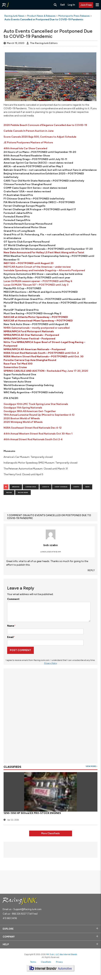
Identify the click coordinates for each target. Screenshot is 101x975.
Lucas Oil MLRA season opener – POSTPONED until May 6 (38, 281)
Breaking (15, 487)
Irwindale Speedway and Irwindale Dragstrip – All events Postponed (44, 270)
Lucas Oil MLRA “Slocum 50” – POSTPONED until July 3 (36, 284)
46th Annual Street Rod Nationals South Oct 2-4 (33, 439)
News (87, 487)
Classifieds (46, 962)
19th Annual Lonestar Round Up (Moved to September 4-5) (39, 414)
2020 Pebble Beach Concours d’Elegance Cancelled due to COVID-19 (45, 125)
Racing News (23, 492)
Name (10, 625)
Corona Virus (30, 487)
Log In (71, 4)
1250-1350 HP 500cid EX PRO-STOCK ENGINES (32, 813)
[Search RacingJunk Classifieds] (55, 4)
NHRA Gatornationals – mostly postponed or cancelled (37, 327)
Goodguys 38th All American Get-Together (30, 411)
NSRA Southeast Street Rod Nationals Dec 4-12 (32, 427)
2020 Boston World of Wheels (22, 418)
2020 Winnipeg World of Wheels (23, 422)
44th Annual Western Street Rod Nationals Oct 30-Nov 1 (38, 433)
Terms (33, 962)
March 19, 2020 (15, 43)
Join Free (86, 4)
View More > (91, 766)
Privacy (59, 962)
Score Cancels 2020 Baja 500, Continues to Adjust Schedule (40, 136)
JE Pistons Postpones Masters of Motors (28, 142)
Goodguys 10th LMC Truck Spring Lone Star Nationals (36, 404)
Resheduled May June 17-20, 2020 (67, 370)
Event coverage (61, 487)
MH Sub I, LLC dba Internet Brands (61, 954)
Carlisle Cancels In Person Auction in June (29, 130)
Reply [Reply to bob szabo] (91, 570)
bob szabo (50, 545)
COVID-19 (45, 487)
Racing (9, 492)
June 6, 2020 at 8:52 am (50, 552)
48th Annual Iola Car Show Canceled (25, 148)
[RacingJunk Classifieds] (5, 5)
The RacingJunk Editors (44, 43)
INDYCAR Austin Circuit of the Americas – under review (37, 266)
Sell (62, 4)
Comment (13, 599)
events (76, 487)
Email (10, 637)
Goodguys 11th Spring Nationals (23, 407)
